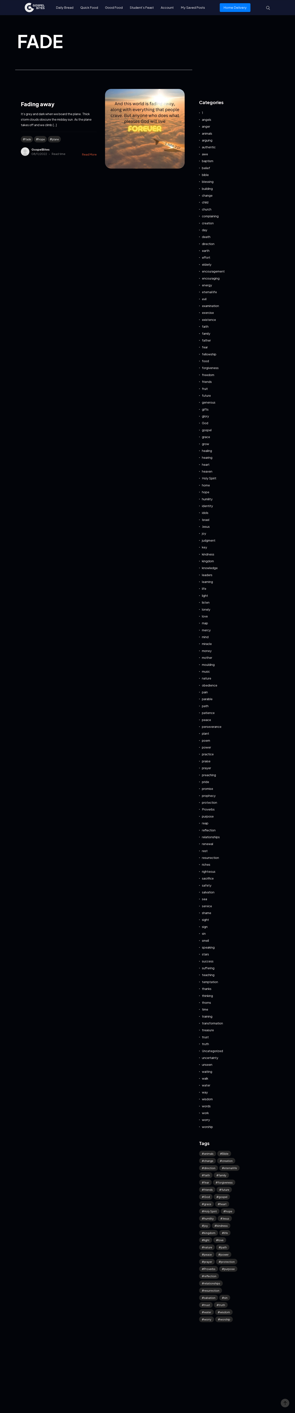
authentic (209, 147)
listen (205, 602)
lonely (206, 609)
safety (206, 885)
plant (205, 733)
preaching (209, 775)
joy (204, 533)
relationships (211, 837)
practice (208, 754)
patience (208, 713)
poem (206, 740)
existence (209, 320)
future (206, 395)
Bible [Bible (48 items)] (225, 1153)
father (206, 340)
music (206, 671)
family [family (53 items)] (222, 1175)
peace (206, 720)
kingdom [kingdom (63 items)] (209, 1233)
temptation (210, 982)
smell (205, 941)
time (205, 1009)
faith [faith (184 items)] (207, 1175)
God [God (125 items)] (207, 1197)
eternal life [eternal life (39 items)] (230, 1168)
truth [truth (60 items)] (222, 1305)
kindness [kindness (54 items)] (222, 1225)
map (205, 623)
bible (205, 175)
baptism (207, 161)
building (207, 189)
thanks (206, 989)
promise (207, 789)
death (206, 237)
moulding (208, 665)
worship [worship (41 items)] (225, 1319)
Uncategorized (212, 1051)
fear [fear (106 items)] (206, 1182)
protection (209, 802)
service (207, 906)
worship (207, 1127)
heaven (207, 471)
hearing (207, 457)
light (205, 596)
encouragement (213, 271)
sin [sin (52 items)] (226, 1297)
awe (205, 154)
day (204, 230)
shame (206, 913)
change (207, 195)
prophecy (209, 796)
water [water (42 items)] (207, 1312)
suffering (208, 968)
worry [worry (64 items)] (207, 1319)
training (207, 1016)
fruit (205, 389)
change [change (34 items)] (208, 1160)
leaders (207, 575)
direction (208, 244)
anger (206, 126)
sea (204, 899)
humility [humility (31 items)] (209, 1218)
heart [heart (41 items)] (223, 1204)
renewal (207, 844)
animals (207, 133)
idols (205, 513)
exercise (208, 313)
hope (41, 139)
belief (206, 168)
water (206, 1085)
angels (206, 120)
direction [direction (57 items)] (209, 1168)
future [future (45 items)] (225, 1189)
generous (208, 402)
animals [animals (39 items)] (208, 1153)
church (206, 209)
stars (205, 954)
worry (206, 1120)
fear (205, 347)
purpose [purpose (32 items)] (229, 1269)
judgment (208, 540)
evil (204, 299)
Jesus (206, 527)
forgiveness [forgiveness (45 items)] (225, 1182)
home (206, 485)
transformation (212, 1023)
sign (205, 927)
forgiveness (210, 368)
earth (205, 251)
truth (205, 1044)
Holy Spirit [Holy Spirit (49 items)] (210, 1211)
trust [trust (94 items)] (207, 1305)
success (207, 961)
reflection (209, 830)
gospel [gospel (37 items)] (223, 1197)
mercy (206, 630)
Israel (205, 520)
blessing (207, 182)
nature (206, 678)
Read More (89, 154)
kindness (208, 554)
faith (205, 326)
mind (205, 637)
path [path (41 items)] (224, 1247)
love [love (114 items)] (221, 1240)
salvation (208, 892)
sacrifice (208, 878)
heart (205, 465)
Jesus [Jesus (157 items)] (226, 1218)
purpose (208, 816)
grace (206, 437)
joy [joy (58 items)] (206, 1225)
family (206, 333)
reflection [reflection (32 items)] (210, 1276)
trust (205, 1037)
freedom (208, 375)
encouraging (211, 278)
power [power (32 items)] (224, 1254)
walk (205, 1078)
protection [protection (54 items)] (228, 1261)
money (207, 651)
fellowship (209, 354)
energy (207, 285)
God (205, 423)
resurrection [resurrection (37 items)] (211, 1290)
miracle (207, 644)
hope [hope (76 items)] (229, 1211)
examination (210, 306)
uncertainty (210, 1058)
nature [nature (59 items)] (208, 1247)
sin (204, 933)
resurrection (210, 858)
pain (205, 692)
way (205, 1092)
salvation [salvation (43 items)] (209, 1297)
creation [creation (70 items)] (227, 1160)
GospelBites (40, 149)
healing (207, 451)
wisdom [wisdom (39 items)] (225, 1312)
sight (205, 920)
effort (206, 257)
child (205, 202)
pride (205, 782)
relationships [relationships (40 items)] (212, 1283)
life (204, 589)
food (205, 361)
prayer (206, 768)
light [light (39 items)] (206, 1240)
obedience (209, 685)
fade (28, 139)
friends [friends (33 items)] (208, 1189)
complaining (210, 216)
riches (206, 864)
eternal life (209, 292)
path (205, 706)
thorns (206, 1003)
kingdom (208, 561)
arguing (207, 140)
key (204, 547)
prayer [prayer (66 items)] (208, 1261)
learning (207, 582)
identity (207, 506)
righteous (208, 871)
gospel (207, 430)
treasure (208, 1030)
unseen (207, 1065)
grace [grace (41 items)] (207, 1204)
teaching (208, 975)
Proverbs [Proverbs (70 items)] (209, 1269)
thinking (207, 996)
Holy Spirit (209, 478)
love (205, 616)
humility (207, 499)
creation (208, 223)
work (205, 1113)
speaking (208, 947)
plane (55, 139)
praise (206, 761)
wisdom (207, 1099)
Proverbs (208, 809)
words (206, 1106)
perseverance (211, 727)
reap (205, 823)
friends (207, 382)
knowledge (210, 568)
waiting (207, 1072)
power (206, 747)
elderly (206, 264)
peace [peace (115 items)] (208, 1254)
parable (207, 699)
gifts (205, 409)
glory (205, 416)
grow (205, 444)
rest (205, 851)
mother (207, 658)
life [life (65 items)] (226, 1233)
